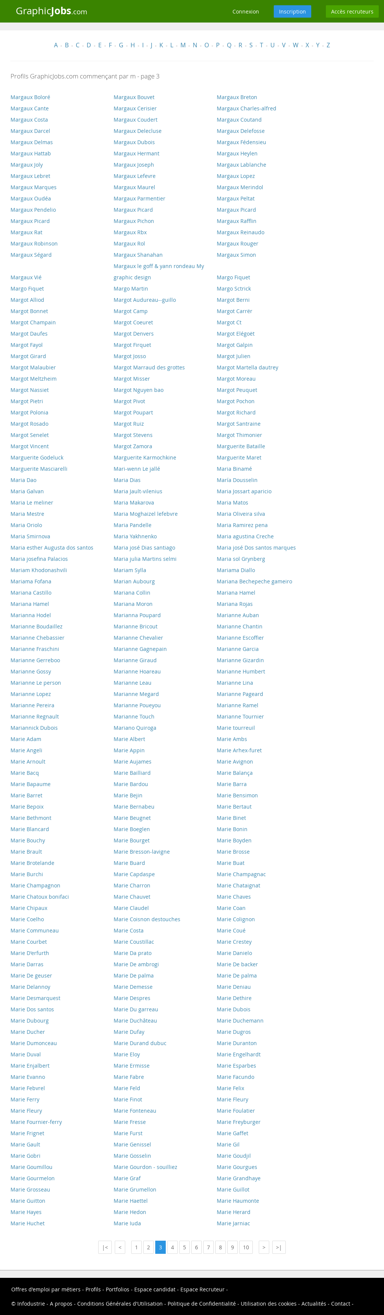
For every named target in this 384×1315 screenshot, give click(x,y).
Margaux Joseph (134, 164)
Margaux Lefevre (135, 175)
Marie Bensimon (237, 795)
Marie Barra (232, 784)
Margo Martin (131, 288)
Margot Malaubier (33, 367)
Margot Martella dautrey (247, 367)
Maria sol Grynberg (241, 558)
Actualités (314, 1303)
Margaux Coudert (136, 119)
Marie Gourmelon (32, 1178)
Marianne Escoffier (240, 637)
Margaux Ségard (31, 254)
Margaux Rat (26, 232)
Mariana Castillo (30, 592)
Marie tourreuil (236, 727)
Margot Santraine (239, 423)
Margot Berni (233, 299)
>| (279, 1247)
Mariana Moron (133, 603)
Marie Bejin (128, 795)
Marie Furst (128, 1133)
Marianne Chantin (239, 626)
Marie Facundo (235, 1076)
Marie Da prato (133, 953)
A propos (61, 1303)
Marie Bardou (131, 784)
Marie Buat (230, 862)
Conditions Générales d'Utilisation (120, 1303)
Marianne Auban (238, 615)
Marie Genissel (132, 1144)
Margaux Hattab (30, 153)
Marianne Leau (133, 682)
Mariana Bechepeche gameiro (254, 581)
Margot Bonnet (29, 311)
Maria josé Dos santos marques (256, 547)
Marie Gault (25, 1144)
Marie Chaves (234, 896)
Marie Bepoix (27, 806)
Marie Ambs (232, 739)
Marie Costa (129, 930)
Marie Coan (231, 907)
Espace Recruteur (202, 1289)
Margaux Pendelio (33, 209)
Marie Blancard (29, 829)
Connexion (245, 11)
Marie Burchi (26, 874)
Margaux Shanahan (138, 254)
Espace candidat (155, 1289)
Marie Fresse (130, 1121)
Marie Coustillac (134, 941)
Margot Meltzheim (33, 378)
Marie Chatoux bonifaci (39, 896)
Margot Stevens (133, 434)
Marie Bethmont (30, 817)
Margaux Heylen (237, 153)
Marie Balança (235, 772)
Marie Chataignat (238, 885)
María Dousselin (237, 480)
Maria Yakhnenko (135, 536)
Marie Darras (27, 964)
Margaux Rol (129, 243)
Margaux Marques (33, 187)
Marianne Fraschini (34, 648)
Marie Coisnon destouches (147, 919)
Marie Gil (228, 1144)
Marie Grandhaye (239, 1178)
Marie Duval (25, 1054)
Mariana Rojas (235, 603)
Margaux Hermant (136, 153)
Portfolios (117, 1289)
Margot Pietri (26, 401)
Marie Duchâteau (135, 1020)
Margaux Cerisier (135, 108)
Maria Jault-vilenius (138, 491)
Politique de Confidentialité (202, 1303)
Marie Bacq (24, 772)
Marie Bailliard (132, 772)
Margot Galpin (235, 344)
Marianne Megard (136, 693)
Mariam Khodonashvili (38, 570)
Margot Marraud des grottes (149, 367)
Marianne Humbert (241, 671)
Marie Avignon (235, 761)
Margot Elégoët (236, 333)
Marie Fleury (232, 1099)
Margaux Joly (26, 164)
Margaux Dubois (134, 142)
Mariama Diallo (236, 570)
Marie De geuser (31, 975)
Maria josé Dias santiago (144, 547)
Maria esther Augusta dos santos (51, 547)
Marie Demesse (133, 986)
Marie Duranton (237, 1043)
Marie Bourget (132, 840)
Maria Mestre (27, 513)
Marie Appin (129, 750)
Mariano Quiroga (135, 727)
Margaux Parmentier (139, 198)
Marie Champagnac (241, 874)
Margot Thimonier (239, 434)
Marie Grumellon (135, 1189)
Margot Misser (132, 378)
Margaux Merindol (240, 187)
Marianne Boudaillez (36, 626)
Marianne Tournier (240, 716)
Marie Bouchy (27, 840)
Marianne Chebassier (37, 637)
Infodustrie (31, 1303)
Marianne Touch (134, 716)
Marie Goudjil (234, 1155)
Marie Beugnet (132, 817)
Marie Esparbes (236, 1065)
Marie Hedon (130, 1212)
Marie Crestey (234, 941)
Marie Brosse (233, 851)
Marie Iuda (127, 1223)
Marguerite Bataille (241, 446)
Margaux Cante (29, 108)
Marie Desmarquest (35, 998)
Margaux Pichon (134, 220)
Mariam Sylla (130, 570)
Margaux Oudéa (30, 198)
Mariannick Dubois (34, 727)
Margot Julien (233, 356)
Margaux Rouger (237, 243)
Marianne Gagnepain (140, 648)
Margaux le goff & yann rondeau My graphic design (159, 271)
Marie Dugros (234, 1031)
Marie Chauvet (132, 896)
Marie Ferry (24, 1099)
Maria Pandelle (133, 525)
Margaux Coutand (239, 119)
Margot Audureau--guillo (145, 299)
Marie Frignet (27, 1133)
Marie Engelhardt (239, 1054)
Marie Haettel (131, 1200)
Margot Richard (236, 412)
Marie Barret (26, 795)
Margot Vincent (29, 446)
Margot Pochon (236, 401)
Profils (93, 1289)
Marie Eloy (127, 1054)
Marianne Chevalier (138, 637)
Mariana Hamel (236, 592)
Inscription (292, 11)
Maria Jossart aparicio (244, 491)
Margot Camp (131, 311)
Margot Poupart (133, 412)
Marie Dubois (233, 1009)
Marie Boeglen (132, 829)
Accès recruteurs (352, 11)
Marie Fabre (129, 1076)
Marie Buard (129, 862)
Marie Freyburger (239, 1121)
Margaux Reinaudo (240, 232)
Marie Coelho (27, 919)
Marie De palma (134, 975)
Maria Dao (23, 480)
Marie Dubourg (29, 1020)
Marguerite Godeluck (36, 457)
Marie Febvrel (27, 1088)
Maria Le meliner (31, 502)
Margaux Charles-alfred (246, 108)
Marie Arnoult (27, 761)
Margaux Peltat (236, 198)
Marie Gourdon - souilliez (145, 1166)
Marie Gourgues (237, 1166)
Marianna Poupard (137, 615)
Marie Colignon (236, 919)
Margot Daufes (29, 333)
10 (246, 1247)
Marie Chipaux (28, 907)
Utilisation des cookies (269, 1303)
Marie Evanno (27, 1076)
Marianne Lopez (30, 693)
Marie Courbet (28, 941)
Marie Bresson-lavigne (142, 851)
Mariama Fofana (30, 581)
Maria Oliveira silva (241, 513)
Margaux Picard (133, 209)
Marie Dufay (129, 1031)
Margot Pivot (129, 401)
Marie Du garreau (136, 1009)
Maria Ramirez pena (242, 525)
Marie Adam (25, 739)
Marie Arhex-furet (239, 750)
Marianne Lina (235, 682)
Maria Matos (232, 502)
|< (105, 1247)
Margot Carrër (234, 311)
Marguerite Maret (239, 457)
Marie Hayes (26, 1212)
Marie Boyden (234, 840)
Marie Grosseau (30, 1189)
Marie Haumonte (238, 1200)
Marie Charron (132, 885)
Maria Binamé (234, 468)
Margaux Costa (29, 119)
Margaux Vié (26, 277)
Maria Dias (127, 480)
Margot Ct (229, 322)
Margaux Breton (237, 97)
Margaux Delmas (31, 142)
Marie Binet (231, 817)
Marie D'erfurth (29, 953)
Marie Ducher (27, 1031)
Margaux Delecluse (138, 130)
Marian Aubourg (134, 581)
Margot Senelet (29, 434)
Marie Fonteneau (135, 1110)
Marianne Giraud (135, 660)
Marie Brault (26, 851)
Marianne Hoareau (137, 671)
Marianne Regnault (34, 716)
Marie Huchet (27, 1223)
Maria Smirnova (30, 536)
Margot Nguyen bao (139, 389)
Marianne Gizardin (240, 660)
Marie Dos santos (32, 1009)
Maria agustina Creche (245, 536)
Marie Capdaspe (134, 874)
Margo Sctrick (234, 288)
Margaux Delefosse (241, 130)
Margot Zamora (133, 446)
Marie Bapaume (30, 784)
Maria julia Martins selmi (145, 558)
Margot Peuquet (237, 389)
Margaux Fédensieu (241, 142)
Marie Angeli (26, 750)
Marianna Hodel (30, 615)
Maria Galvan (27, 491)
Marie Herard (233, 1212)
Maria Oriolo (26, 525)
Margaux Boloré (30, 97)
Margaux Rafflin (236, 220)
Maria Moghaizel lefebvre (146, 513)
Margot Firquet (132, 344)
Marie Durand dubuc (140, 1043)
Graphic (51, 10)
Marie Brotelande (32, 862)
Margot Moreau (236, 378)
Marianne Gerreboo (35, 660)
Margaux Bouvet (134, 97)
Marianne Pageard (240, 693)
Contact (340, 1303)
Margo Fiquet (233, 277)
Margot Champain (33, 322)
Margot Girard (28, 356)
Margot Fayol (26, 344)
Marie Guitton (27, 1200)
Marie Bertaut (234, 806)
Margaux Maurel (134, 187)
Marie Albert (129, 739)
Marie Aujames (133, 761)
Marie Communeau (34, 930)
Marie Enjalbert (30, 1065)
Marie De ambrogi (136, 964)
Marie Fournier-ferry (36, 1121)
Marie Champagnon (35, 885)
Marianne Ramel (237, 705)
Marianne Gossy (30, 671)
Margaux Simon (236, 254)
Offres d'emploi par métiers (46, 1289)
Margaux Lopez (236, 175)
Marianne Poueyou (137, 705)
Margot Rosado (29, 423)
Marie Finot (128, 1099)
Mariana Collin (132, 592)
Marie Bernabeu (134, 806)
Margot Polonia (29, 412)
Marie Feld (127, 1088)
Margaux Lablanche (241, 164)
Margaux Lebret (30, 175)
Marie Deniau (234, 986)
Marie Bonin (232, 829)
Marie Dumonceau (33, 1043)
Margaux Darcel (30, 130)
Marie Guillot (233, 1189)
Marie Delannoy (30, 986)
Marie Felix (230, 1088)
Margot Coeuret (133, 322)
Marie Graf (127, 1178)
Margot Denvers (134, 333)
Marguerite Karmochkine (145, 457)
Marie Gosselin (132, 1155)
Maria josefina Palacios (39, 558)
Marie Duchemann (240, 1020)
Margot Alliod (27, 299)
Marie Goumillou (31, 1166)
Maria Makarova (134, 502)
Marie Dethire (234, 998)
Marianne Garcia (238, 648)
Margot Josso (130, 356)
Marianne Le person (35, 682)
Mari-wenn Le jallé (137, 468)
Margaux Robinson (34, 243)
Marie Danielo (234, 953)
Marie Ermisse (132, 1065)
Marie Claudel (131, 907)
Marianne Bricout (136, 626)
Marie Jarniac (233, 1223)
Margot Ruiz (129, 423)
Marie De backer (237, 964)
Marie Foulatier (236, 1110)
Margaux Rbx (130, 232)
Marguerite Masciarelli (39, 468)
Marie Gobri (25, 1155)
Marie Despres (132, 998)
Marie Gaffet (232, 1133)
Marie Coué (231, 930)
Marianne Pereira (32, 705)
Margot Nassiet (29, 389)
